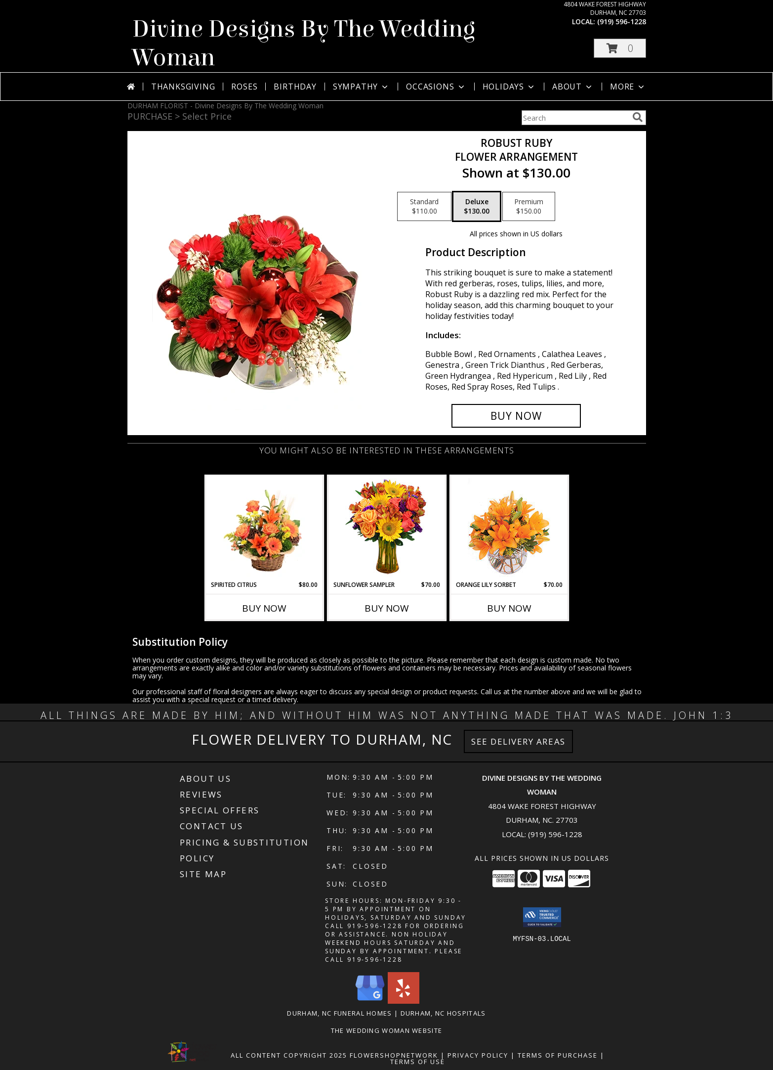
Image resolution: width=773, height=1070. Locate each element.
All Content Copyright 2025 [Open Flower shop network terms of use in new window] (289, 1055)
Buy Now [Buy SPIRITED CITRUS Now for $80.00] (264, 608)
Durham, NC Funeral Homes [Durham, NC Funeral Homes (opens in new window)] (339, 1013)
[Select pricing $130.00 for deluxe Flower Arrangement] (476, 206)
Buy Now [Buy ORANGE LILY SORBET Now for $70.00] (509, 608)
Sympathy (361, 86)
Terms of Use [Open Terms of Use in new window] (417, 1061)
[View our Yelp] (403, 1001)
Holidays (509, 86)
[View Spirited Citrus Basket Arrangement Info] (264, 528)
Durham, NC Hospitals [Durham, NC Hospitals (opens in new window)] (443, 1013)
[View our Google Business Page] (370, 1001)
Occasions (436, 86)
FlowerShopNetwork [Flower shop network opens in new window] (394, 1055)
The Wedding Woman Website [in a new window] (387, 1030)
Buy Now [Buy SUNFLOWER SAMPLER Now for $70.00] (387, 608)
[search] (638, 117)
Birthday (295, 86)
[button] (620, 48)
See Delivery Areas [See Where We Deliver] (518, 741)
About (573, 86)
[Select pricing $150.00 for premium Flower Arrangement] (529, 206)
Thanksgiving (183, 86)
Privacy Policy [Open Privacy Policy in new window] (478, 1055)
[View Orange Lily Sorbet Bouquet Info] (509, 528)
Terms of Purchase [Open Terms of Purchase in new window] (558, 1055)
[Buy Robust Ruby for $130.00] (516, 416)
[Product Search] (575, 118)
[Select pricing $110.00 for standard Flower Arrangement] (424, 206)
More (628, 86)
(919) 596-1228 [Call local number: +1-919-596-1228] (621, 21)
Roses (244, 86)
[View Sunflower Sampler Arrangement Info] (386, 528)
